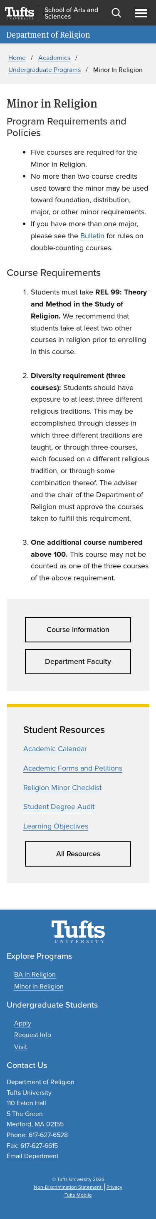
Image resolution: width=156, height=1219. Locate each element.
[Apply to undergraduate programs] (22, 1023)
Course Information (78, 629)
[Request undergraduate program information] (32, 1034)
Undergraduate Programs (44, 69)
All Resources (78, 853)
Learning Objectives (55, 826)
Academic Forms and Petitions (72, 768)
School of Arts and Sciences (71, 13)
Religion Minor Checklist (62, 787)
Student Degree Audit (58, 806)
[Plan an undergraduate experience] (20, 1046)
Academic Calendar (55, 748)
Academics (54, 57)
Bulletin (92, 235)
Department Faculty (78, 661)
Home (17, 57)
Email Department (33, 1156)
